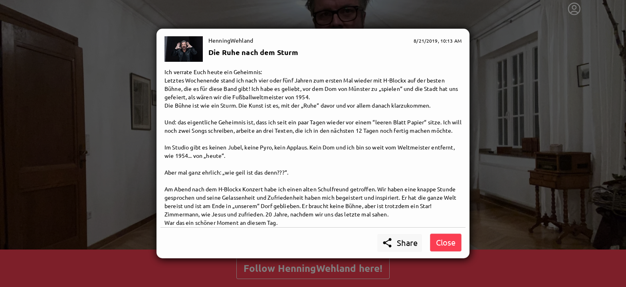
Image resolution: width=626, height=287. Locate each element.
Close (446, 242)
